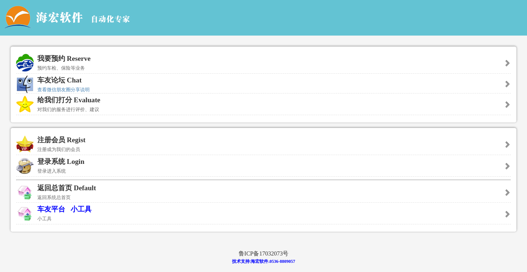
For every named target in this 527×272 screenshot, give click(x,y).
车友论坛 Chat (59, 80)
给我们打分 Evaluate (263, 105)
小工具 (81, 209)
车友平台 (52, 209)
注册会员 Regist (263, 145)
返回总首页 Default (263, 193)
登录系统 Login (263, 167)
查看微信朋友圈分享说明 (63, 89)
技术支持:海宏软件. (251, 261)
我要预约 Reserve (263, 64)
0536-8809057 (282, 261)
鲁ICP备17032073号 (264, 253)
